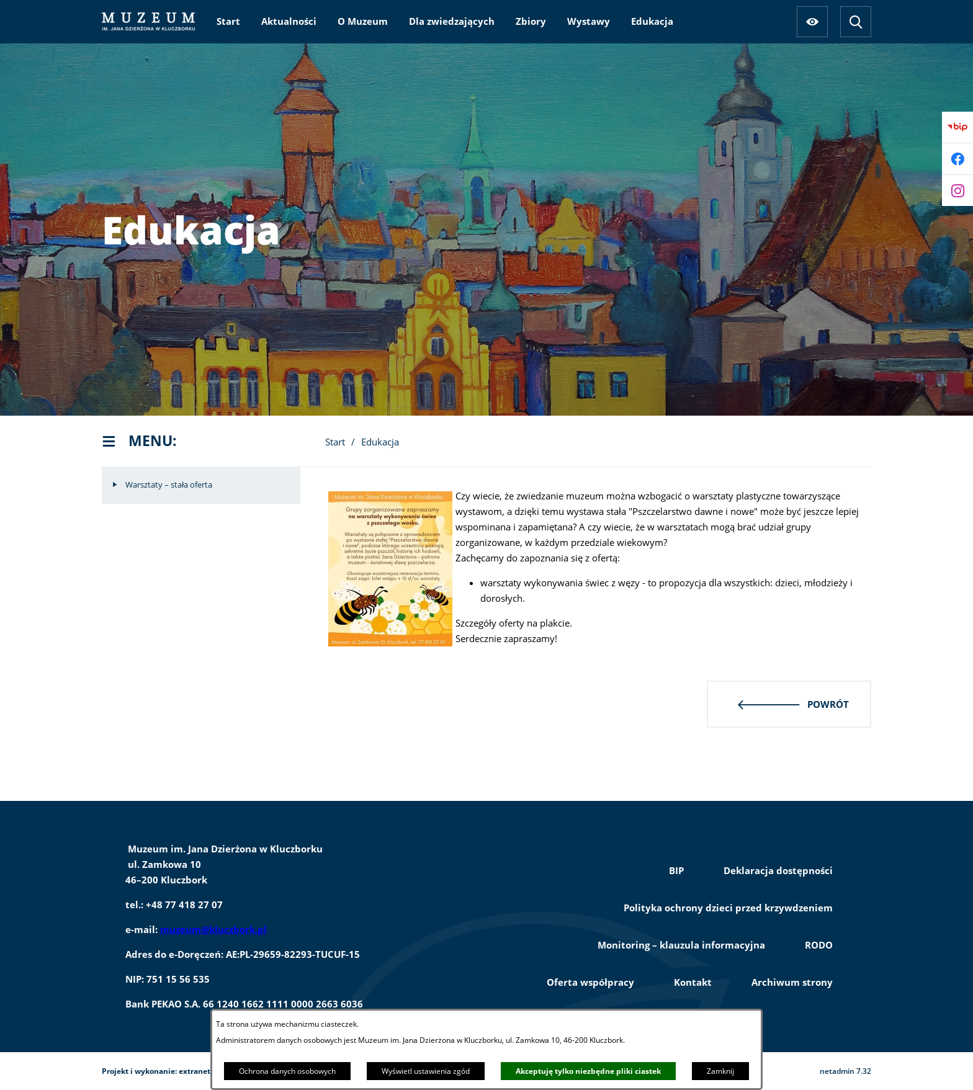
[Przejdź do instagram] (957, 190)
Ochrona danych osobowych (287, 1071)
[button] (390, 643)
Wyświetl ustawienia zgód (426, 1071)
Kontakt (693, 982)
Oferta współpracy (590, 982)
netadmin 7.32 (845, 1071)
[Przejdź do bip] (957, 127)
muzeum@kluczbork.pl (213, 929)
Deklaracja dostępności (778, 870)
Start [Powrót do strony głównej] (335, 442)
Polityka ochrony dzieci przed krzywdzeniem (728, 907)
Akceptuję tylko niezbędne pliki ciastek (588, 1071)
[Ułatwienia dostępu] (812, 21)
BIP (676, 870)
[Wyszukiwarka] (855, 21)
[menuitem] (228, 21)
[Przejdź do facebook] (957, 158)
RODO (819, 945)
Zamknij (720, 1071)
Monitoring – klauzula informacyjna (681, 945)
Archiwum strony (792, 982)
